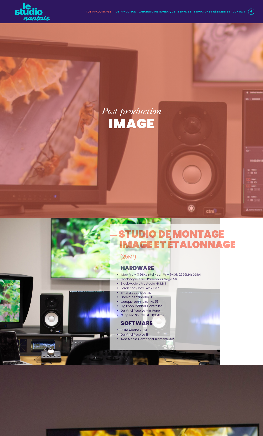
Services (184, 11)
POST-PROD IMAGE (98, 11)
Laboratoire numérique (157, 11)
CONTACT (239, 11)
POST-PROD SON (125, 11)
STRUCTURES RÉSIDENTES (212, 11)
